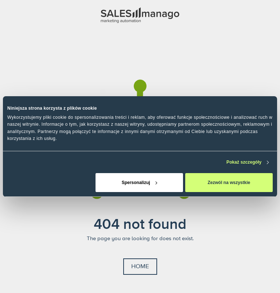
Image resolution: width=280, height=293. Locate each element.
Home (140, 266)
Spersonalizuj (139, 182)
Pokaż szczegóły (243, 162)
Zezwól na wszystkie (229, 182)
